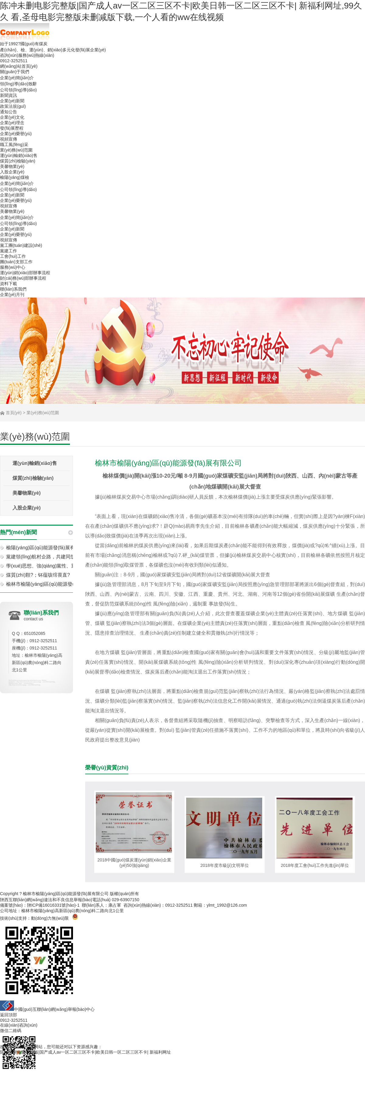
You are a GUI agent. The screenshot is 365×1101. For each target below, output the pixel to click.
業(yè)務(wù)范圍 (16, 150)
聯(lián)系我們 (13, 289)
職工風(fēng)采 (14, 144)
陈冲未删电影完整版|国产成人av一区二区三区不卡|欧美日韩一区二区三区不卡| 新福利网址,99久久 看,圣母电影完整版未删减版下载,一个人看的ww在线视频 (181, 11)
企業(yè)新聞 (12, 100)
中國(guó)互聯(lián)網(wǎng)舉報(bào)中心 (47, 1006)
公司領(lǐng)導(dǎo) (18, 89)
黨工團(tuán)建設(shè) (21, 245)
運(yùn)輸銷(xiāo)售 (18, 155)
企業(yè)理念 (12, 122)
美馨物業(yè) (12, 166)
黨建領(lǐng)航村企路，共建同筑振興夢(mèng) (56, 556)
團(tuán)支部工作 (16, 261)
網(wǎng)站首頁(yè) (18, 66)
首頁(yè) (14, 412)
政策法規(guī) (13, 106)
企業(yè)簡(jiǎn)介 (17, 77)
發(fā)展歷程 (11, 128)
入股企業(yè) (12, 171)
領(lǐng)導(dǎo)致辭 (18, 83)
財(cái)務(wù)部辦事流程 (23, 278)
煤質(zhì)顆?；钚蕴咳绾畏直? (38, 575)
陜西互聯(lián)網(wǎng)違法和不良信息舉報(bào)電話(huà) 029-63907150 (69, 899)
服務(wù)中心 (12, 267)
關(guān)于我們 (14, 71)
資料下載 (8, 283)
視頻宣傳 (8, 139)
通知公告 (8, 111)
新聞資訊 (8, 95)
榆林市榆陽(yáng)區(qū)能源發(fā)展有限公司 (66, 893)
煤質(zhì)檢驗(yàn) (17, 161)
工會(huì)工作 (13, 256)
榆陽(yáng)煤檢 (14, 177)
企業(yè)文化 (12, 117)
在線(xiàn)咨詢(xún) (18, 1025)
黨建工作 (8, 250)
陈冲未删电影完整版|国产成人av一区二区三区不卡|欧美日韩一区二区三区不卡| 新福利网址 (85, 1052)
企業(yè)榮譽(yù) (16, 133)
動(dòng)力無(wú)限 (50, 918)
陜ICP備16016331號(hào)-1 (53, 905)
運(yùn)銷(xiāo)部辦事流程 (25, 272)
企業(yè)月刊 (12, 294)
